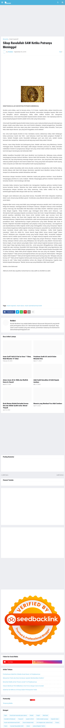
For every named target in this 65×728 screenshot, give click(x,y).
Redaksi (13, 321)
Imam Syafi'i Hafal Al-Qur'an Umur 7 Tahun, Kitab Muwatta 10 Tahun (17, 358)
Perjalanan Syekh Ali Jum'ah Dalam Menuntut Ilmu (44, 358)
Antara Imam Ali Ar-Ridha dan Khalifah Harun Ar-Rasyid (15, 381)
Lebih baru (5, 475)
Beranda (5, 39)
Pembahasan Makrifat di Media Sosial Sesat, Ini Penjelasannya (21, 674)
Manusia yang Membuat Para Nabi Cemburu (47, 403)
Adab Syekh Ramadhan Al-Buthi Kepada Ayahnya (46, 381)
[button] (2, 2)
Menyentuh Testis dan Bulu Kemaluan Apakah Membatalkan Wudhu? (23, 678)
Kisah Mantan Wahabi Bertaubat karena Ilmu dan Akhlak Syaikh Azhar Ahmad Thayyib (15, 406)
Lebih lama (60, 475)
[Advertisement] (32, 20)
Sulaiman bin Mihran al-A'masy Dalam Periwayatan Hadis (20, 689)
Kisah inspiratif (13, 39)
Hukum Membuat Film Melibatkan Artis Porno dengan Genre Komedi (23, 686)
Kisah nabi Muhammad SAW (33, 305)
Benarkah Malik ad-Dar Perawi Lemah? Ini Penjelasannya (20, 682)
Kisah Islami (20, 305)
